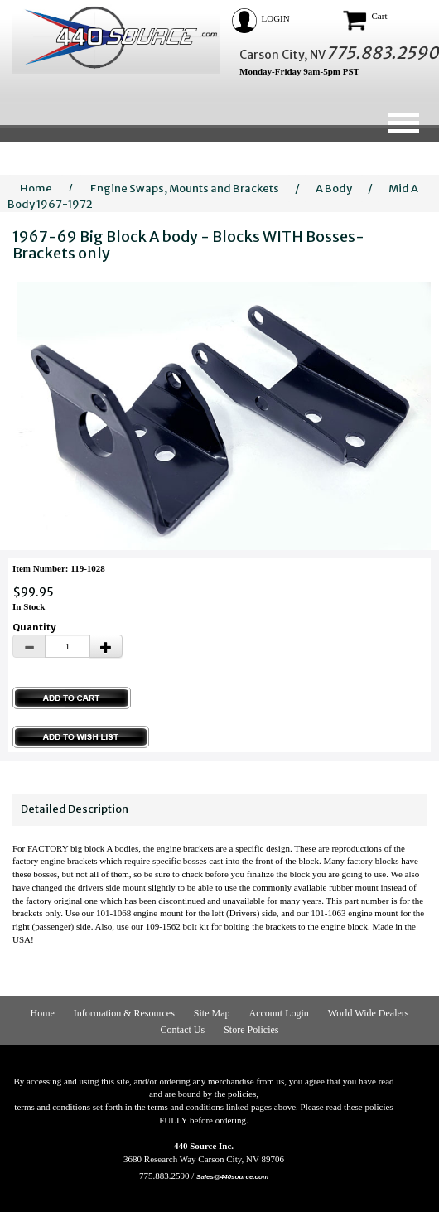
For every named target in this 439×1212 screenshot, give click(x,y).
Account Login (279, 1013)
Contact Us (183, 1030)
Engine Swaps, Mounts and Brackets (184, 188)
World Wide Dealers (368, 1013)
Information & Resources (124, 1013)
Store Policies (251, 1030)
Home (36, 188)
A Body (334, 188)
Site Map (212, 1013)
